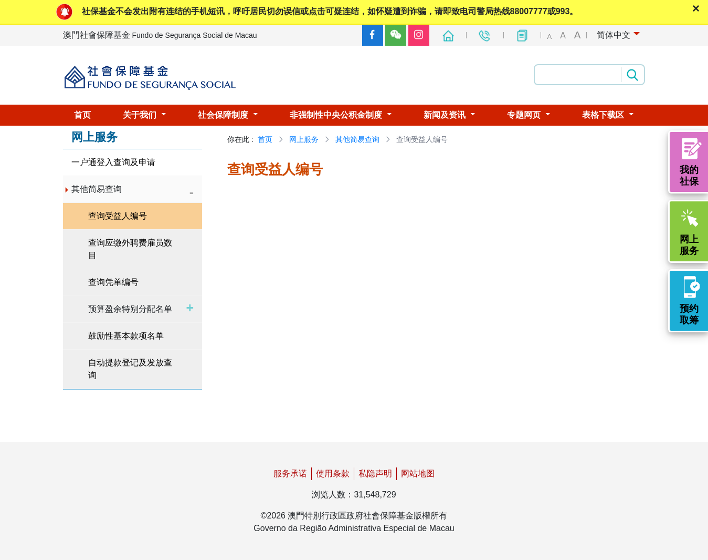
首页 (265, 139)
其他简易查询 (357, 139)
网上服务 (304, 139)
